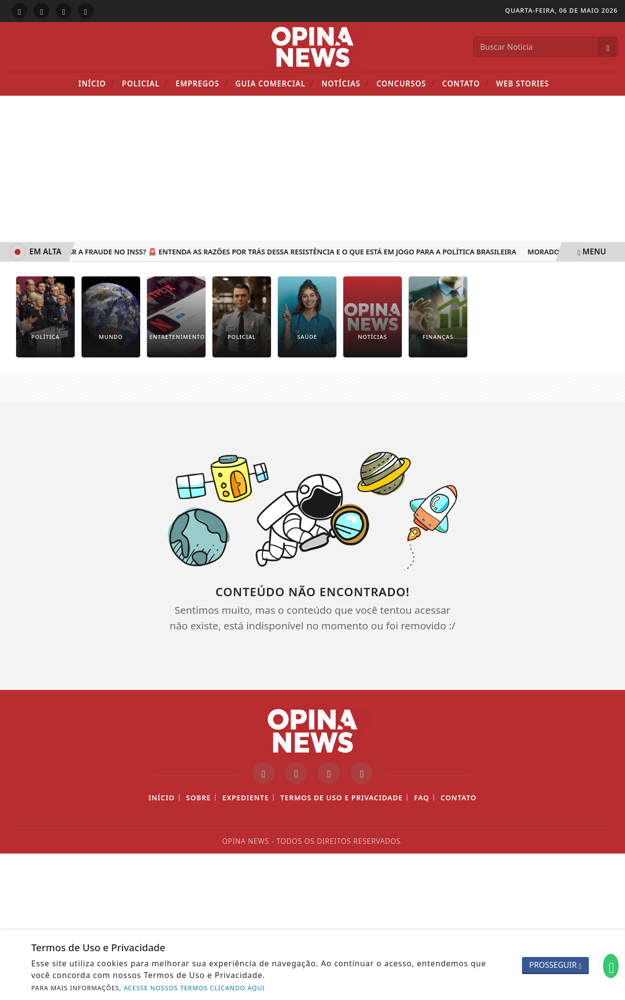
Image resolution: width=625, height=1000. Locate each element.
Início (97, 83)
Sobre (198, 797)
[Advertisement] (312, 169)
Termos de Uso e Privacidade (341, 797)
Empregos (202, 83)
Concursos (405, 83)
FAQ (421, 797)
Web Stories (522, 83)
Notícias (345, 83)
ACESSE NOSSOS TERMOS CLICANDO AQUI (194, 987)
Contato (465, 83)
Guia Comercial (274, 83)
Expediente (245, 797)
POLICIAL (145, 83)
